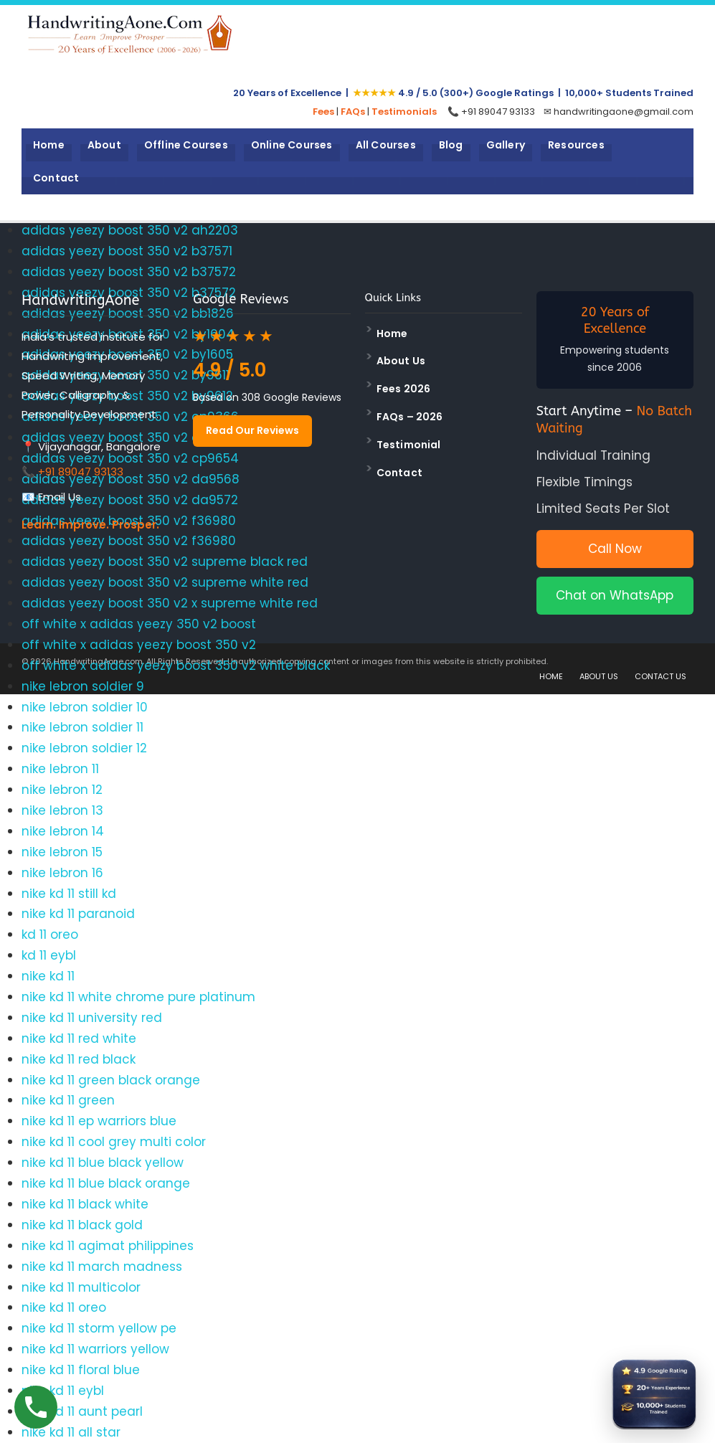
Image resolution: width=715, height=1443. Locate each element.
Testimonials (404, 111)
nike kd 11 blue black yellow (103, 1162)
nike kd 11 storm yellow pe (99, 1328)
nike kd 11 (48, 976)
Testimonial (409, 444)
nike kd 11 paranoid (78, 913)
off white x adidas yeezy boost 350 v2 (139, 644)
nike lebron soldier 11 (82, 727)
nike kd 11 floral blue (81, 1369)
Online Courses (292, 145)
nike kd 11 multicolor (81, 1287)
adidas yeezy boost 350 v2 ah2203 (130, 230)
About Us (401, 361)
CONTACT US (660, 676)
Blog (451, 145)
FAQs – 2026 (410, 417)
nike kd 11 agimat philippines (108, 1245)
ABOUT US (598, 676)
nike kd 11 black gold (82, 1225)
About (104, 145)
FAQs (353, 111)
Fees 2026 (404, 389)
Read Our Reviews (252, 430)
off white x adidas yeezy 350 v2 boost (139, 624)
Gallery (505, 145)
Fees (323, 111)
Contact (56, 178)
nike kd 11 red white (79, 1038)
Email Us (59, 496)
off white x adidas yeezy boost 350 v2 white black (176, 665)
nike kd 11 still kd (69, 893)
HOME (551, 676)
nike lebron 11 (60, 768)
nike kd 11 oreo (64, 1307)
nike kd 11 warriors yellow (95, 1349)
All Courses (386, 145)
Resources (576, 145)
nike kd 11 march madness (102, 1266)
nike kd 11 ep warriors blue (99, 1121)
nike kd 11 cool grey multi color (114, 1141)
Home (49, 145)
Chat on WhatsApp (614, 595)
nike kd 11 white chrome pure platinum (138, 997)
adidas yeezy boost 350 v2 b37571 (127, 251)
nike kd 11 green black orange (111, 1080)
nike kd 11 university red (92, 1017)
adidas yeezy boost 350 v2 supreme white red (165, 582)
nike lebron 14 (63, 831)
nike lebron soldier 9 (83, 686)
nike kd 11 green (68, 1100)
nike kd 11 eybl (63, 1390)
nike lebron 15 (62, 852)
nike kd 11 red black (79, 1059)
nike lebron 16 (62, 872)
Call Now (615, 548)
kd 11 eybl (49, 955)
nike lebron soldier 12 (84, 748)
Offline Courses (186, 145)
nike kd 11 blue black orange (106, 1183)
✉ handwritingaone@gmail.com (618, 111)
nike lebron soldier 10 (85, 707)
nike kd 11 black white (85, 1204)
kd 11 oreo (50, 934)
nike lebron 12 (62, 789)
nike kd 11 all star (71, 1432)
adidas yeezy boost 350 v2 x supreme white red (170, 603)
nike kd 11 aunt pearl (82, 1411)
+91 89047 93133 (80, 471)
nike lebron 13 (62, 810)
